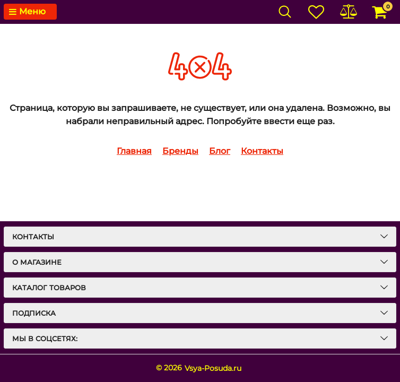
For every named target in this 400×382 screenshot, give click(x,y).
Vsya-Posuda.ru (213, 368)
